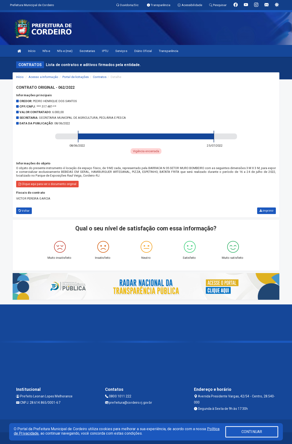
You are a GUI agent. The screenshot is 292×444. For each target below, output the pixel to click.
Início (32, 51)
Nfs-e (46, 51)
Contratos (99, 77)
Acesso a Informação (43, 77)
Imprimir (266, 210)
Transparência (168, 51)
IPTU (105, 51)
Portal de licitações (75, 77)
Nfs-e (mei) (65, 51)
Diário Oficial (143, 51)
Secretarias (87, 51)
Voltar (23, 210)
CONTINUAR (251, 431)
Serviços (121, 51)
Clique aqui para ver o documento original (47, 184)
